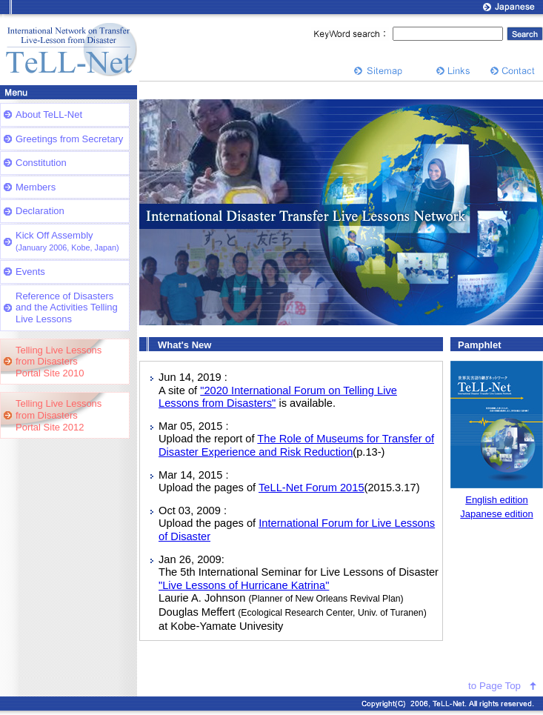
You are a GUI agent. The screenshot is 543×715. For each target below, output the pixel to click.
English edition (496, 499)
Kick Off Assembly (67, 241)
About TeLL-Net (49, 114)
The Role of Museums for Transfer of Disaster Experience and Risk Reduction (296, 445)
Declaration (40, 210)
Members (36, 187)
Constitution (41, 162)
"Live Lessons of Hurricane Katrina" (244, 585)
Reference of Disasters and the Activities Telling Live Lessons (67, 307)
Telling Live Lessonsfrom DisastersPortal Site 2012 (58, 415)
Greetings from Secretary (69, 138)
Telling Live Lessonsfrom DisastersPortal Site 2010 (58, 362)
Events (30, 271)
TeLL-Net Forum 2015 (311, 487)
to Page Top (494, 685)
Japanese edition (496, 513)
